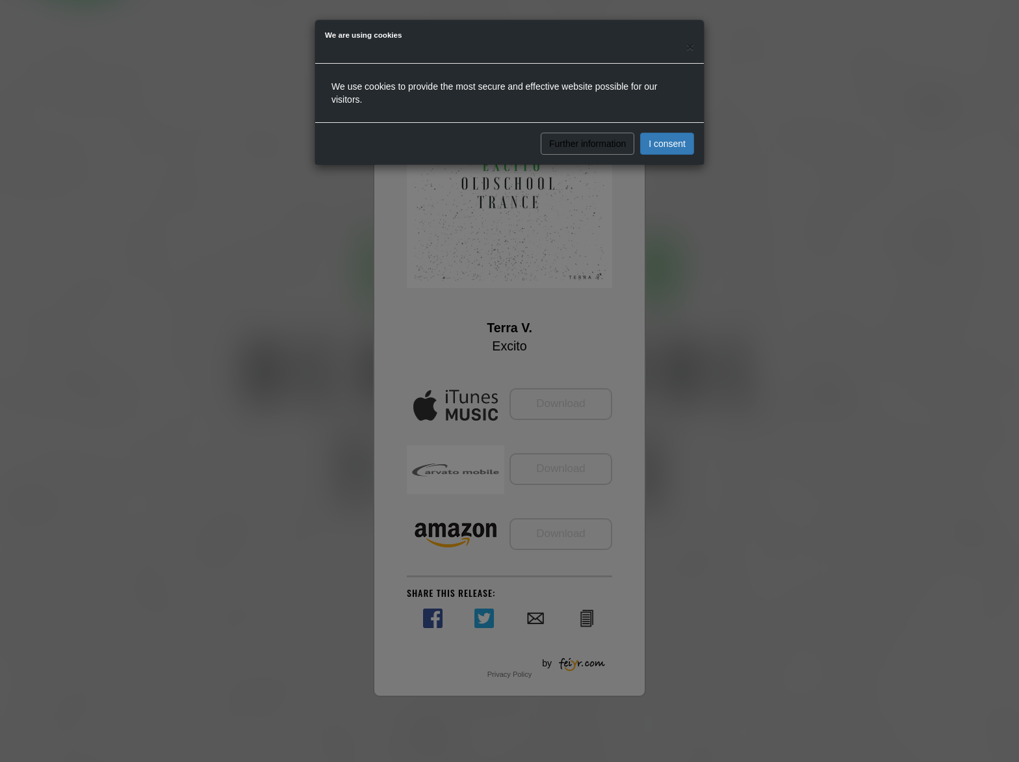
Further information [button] (587, 143)
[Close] (690, 46)
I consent (667, 143)
